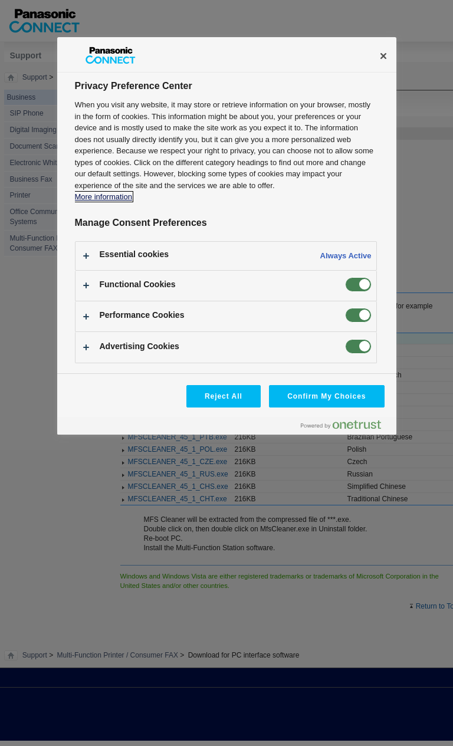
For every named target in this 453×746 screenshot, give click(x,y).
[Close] (383, 56)
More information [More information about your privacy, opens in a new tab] (103, 196)
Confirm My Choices (326, 396)
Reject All (223, 396)
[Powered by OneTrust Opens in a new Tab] (345, 427)
